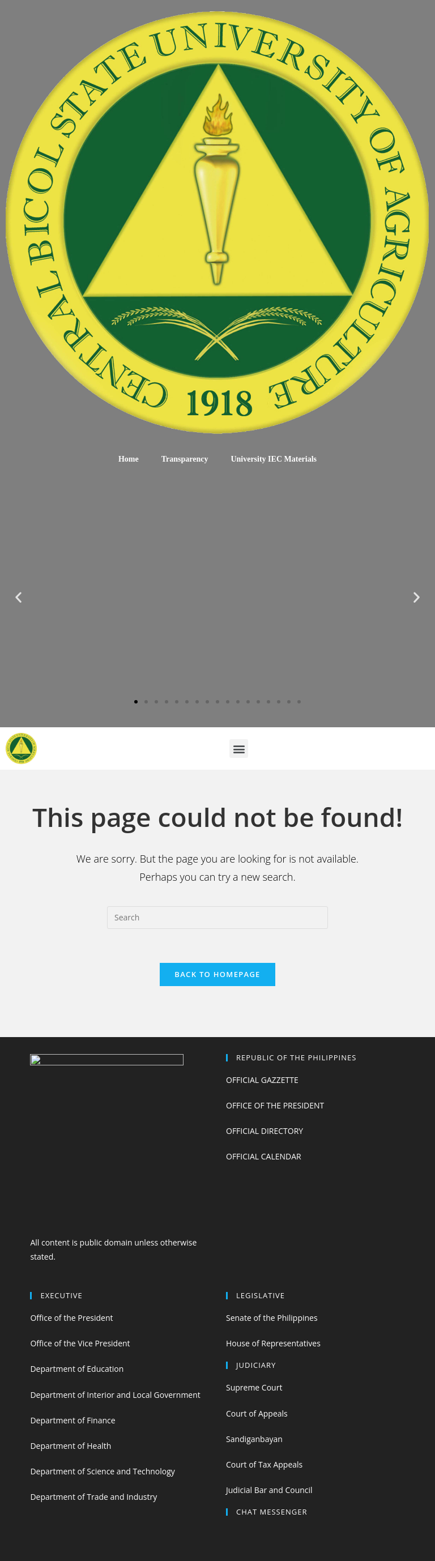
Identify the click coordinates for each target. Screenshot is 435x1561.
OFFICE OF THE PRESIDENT (275, 1105)
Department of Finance (72, 1420)
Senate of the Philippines (272, 1317)
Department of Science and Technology (102, 1471)
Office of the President (71, 1317)
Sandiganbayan (254, 1439)
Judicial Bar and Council (269, 1490)
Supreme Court (254, 1387)
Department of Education (76, 1368)
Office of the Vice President (80, 1343)
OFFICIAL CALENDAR (263, 1156)
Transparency (184, 459)
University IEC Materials (274, 459)
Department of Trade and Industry (93, 1496)
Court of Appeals (257, 1413)
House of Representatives (273, 1343)
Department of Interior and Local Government (115, 1394)
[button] (136, 701)
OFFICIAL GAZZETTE (262, 1079)
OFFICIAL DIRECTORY (264, 1130)
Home (128, 459)
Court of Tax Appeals (264, 1464)
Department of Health (70, 1445)
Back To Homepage (217, 974)
